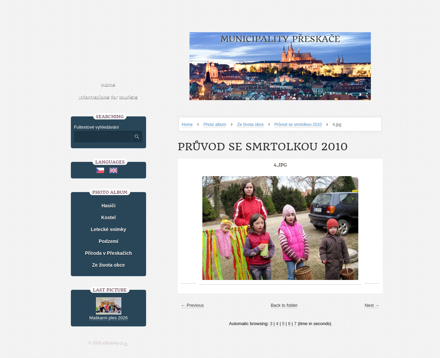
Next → (372, 305)
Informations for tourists (108, 97)
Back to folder (284, 305)
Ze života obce (250, 124)
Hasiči (108, 205)
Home (187, 124)
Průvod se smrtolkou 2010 (298, 124)
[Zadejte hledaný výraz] (102, 137)
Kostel (108, 217)
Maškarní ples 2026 (108, 317)
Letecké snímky (108, 229)
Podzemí (108, 241)
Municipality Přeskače (280, 39)
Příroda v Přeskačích (108, 253)
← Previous (192, 305)
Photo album (214, 124)
